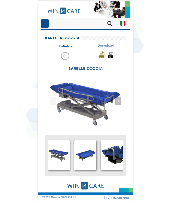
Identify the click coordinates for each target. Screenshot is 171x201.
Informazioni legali (117, 197)
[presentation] (53, 101)
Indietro (65, 46)
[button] (123, 23)
